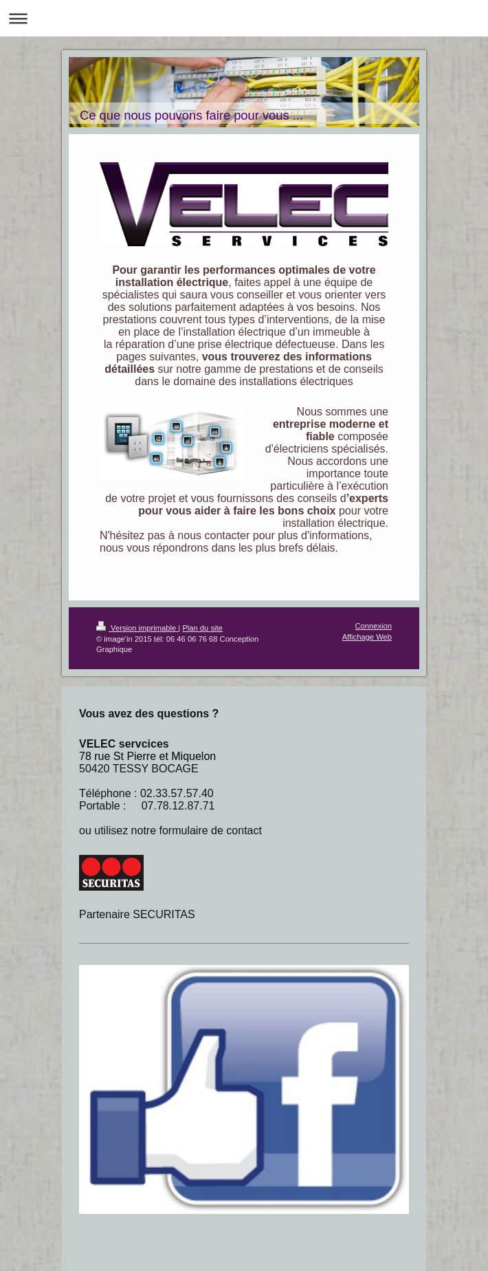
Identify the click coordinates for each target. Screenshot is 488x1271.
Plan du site (202, 628)
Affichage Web (367, 637)
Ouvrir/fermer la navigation (244, 18)
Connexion (373, 626)
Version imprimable (137, 628)
